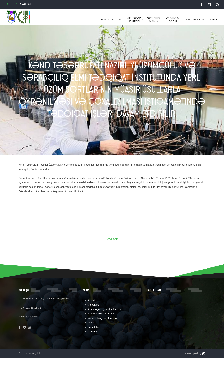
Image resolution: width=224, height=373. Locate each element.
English (23, 4)
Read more (112, 253)
